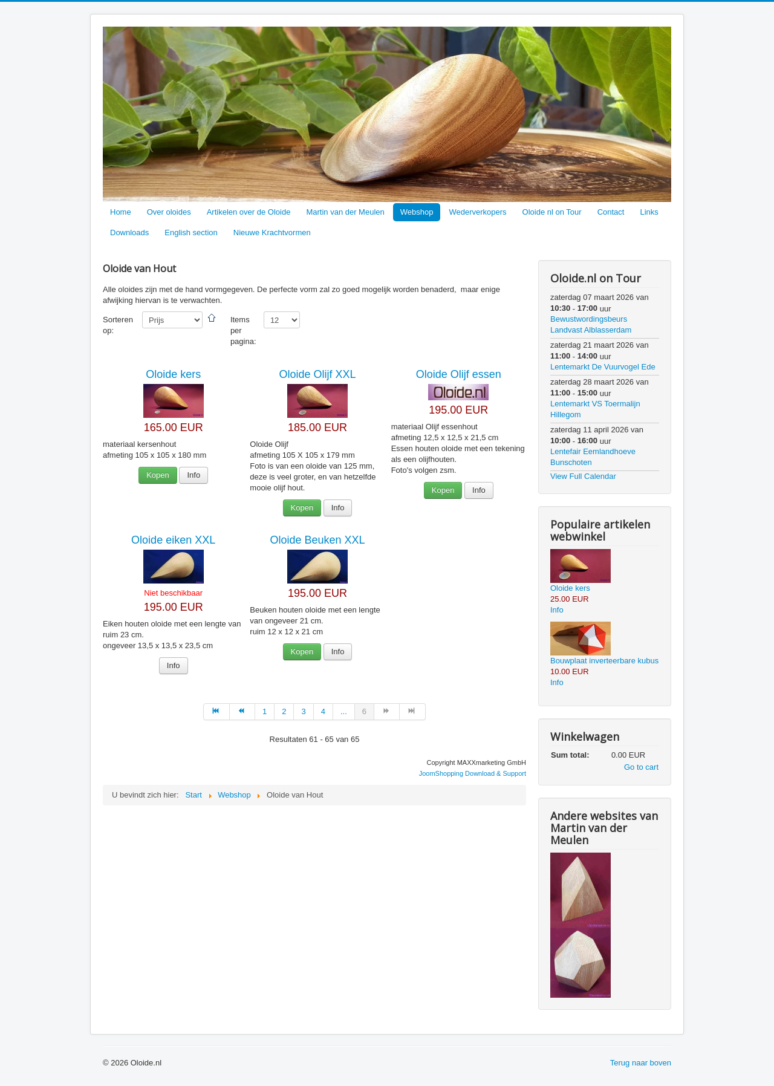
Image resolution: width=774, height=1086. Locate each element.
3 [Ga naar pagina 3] (303, 711)
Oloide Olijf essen (458, 374)
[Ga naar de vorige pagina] (242, 711)
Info (193, 475)
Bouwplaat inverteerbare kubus (604, 660)
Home (120, 211)
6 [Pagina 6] (364, 711)
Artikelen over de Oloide (249, 211)
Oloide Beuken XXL (317, 540)
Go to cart (641, 767)
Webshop (417, 211)
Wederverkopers (477, 211)
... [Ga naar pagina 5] (343, 711)
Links (649, 211)
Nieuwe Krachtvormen (272, 232)
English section (190, 232)
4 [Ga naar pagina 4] (323, 711)
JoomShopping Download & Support (472, 773)
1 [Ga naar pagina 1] (264, 711)
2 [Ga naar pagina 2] (284, 711)
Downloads (129, 232)
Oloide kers (173, 374)
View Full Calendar (583, 476)
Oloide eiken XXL (173, 540)
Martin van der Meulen (345, 211)
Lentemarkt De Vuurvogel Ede (602, 366)
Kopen (157, 475)
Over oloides (169, 211)
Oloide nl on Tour (552, 211)
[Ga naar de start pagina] (216, 711)
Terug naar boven (640, 1062)
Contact (611, 211)
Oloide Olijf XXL (317, 374)
